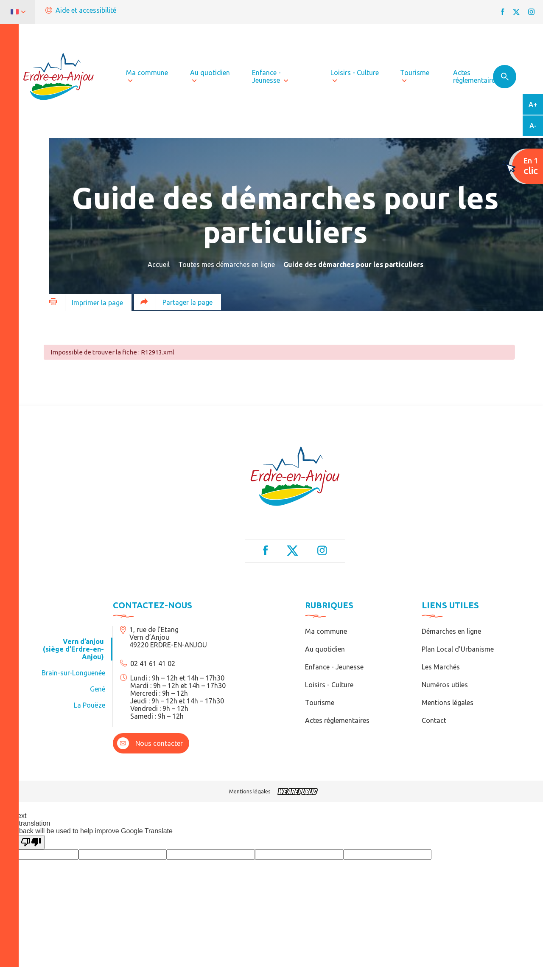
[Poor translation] (31, 842)
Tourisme (319, 702)
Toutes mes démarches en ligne (226, 264)
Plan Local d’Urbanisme (458, 649)
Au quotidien (325, 649)
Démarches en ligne (451, 631)
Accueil (159, 264)
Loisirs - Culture (329, 685)
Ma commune (326, 631)
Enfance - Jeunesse (334, 667)
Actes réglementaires (337, 720)
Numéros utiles (445, 685)
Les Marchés (441, 667)
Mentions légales (447, 702)
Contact (434, 720)
